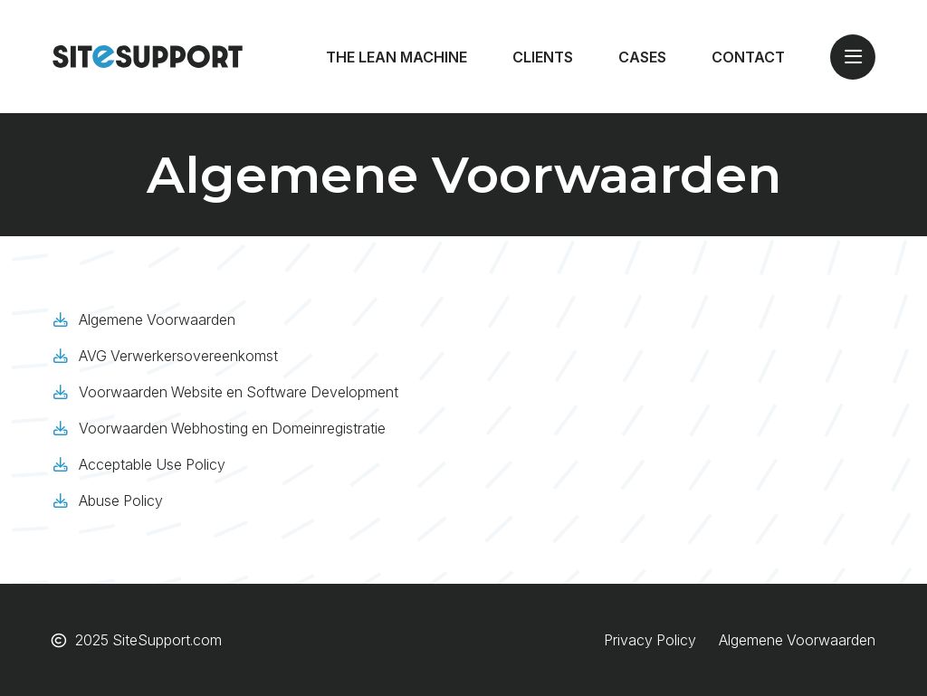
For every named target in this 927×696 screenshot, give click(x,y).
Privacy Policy (650, 640)
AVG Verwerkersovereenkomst (178, 356)
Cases (642, 57)
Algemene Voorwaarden (157, 319)
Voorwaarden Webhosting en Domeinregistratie (232, 428)
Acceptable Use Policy (152, 464)
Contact (748, 57)
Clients (542, 57)
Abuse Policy (121, 500)
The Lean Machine (396, 57)
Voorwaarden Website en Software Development (238, 392)
